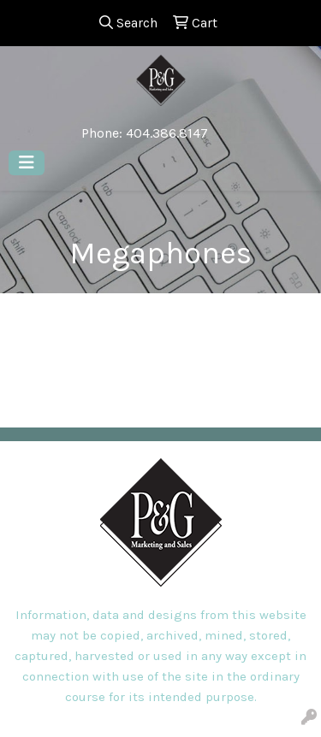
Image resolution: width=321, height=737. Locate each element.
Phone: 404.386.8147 (144, 133)
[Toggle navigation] (27, 162)
